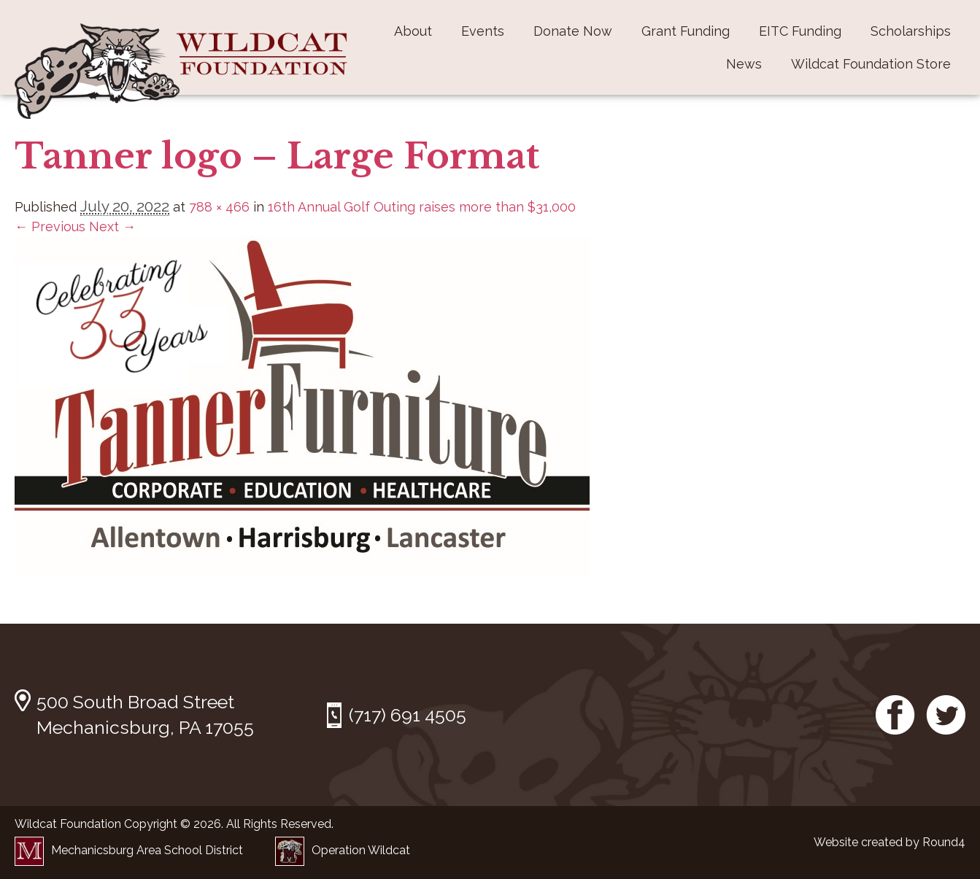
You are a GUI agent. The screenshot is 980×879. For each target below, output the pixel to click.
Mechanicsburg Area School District (129, 850)
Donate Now (572, 31)
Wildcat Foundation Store (871, 63)
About (413, 31)
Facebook (895, 715)
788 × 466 (219, 206)
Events (482, 31)
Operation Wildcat (342, 850)
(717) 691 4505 (407, 715)
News (744, 63)
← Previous (50, 226)
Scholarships (911, 31)
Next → (112, 226)
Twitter (945, 715)
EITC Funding (800, 31)
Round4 (943, 842)
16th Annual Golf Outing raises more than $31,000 (422, 206)
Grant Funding (685, 31)
